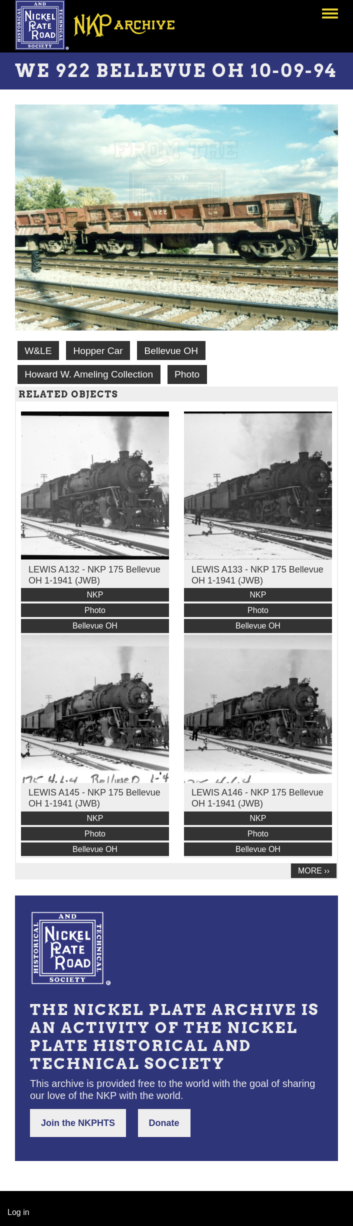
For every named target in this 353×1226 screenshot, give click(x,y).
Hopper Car (97, 351)
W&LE (38, 351)
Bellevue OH (171, 351)
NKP (95, 594)
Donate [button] (164, 1123)
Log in (19, 1212)
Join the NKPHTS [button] (78, 1123)
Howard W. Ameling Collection (88, 374)
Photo (187, 374)
